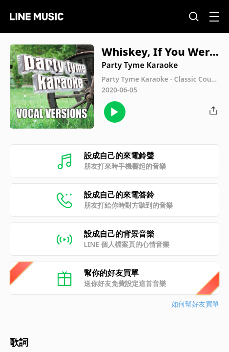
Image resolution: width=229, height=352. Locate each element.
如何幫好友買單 (195, 303)
